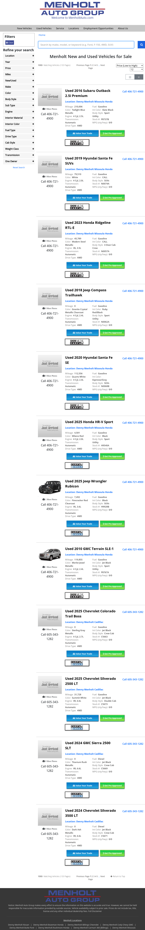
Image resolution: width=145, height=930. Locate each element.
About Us (123, 28)
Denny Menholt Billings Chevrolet (83, 925)
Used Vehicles (43, 28)
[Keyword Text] (86, 45)
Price (8, 68)
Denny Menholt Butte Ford (22, 927)
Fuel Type (10, 130)
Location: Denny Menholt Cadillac (84, 622)
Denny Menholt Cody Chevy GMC (118, 925)
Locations (74, 28)
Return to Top (117, 876)
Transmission (12, 155)
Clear (9, 42)
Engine (8, 111)
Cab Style (10, 142)
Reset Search (19, 167)
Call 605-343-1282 (132, 612)
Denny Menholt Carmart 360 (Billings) (91, 927)
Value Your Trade (82, 133)
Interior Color (12, 124)
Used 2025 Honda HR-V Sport (89, 422)
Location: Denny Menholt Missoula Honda (89, 101)
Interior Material (14, 117)
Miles (8, 74)
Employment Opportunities (98, 28)
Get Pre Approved (112, 133)
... (99, 65)
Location (9, 55)
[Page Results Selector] (136, 69)
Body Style (10, 99)
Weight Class (12, 148)
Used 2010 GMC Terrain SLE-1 (89, 548)
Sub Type (10, 105)
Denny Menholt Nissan (19, 925)
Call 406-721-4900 (132, 91)
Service (60, 28)
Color (8, 93)
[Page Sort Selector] (129, 66)
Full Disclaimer (95, 911)
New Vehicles (24, 28)
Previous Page (83, 65)
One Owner (11, 161)
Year (7, 62)
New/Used (10, 80)
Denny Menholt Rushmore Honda (54, 927)
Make (8, 86)
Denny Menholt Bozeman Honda (48, 925)
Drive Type (11, 136)
